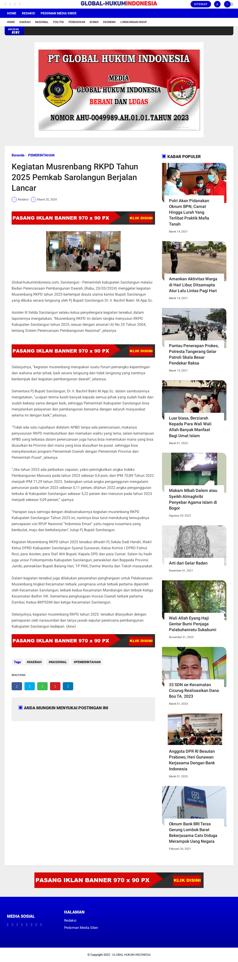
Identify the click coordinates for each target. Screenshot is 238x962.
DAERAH (35, 662)
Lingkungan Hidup (133, 22)
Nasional (42, 22)
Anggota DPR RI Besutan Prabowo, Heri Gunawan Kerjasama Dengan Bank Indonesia (192, 760)
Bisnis (94, 22)
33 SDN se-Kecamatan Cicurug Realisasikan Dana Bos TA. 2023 (194, 690)
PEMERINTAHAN (41, 155)
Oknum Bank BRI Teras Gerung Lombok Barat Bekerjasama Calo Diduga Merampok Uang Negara (193, 832)
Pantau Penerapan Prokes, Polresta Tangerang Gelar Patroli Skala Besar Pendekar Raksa (194, 354)
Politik (58, 22)
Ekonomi (109, 22)
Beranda (18, 155)
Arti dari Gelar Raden (188, 563)
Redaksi (28, 13)
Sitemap (201, 4)
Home (11, 13)
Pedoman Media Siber (58, 13)
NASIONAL (57, 662)
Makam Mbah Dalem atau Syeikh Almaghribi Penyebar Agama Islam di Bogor (193, 499)
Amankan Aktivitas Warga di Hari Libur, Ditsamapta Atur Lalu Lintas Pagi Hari (193, 284)
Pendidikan (77, 22)
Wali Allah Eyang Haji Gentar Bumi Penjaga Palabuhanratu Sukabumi (192, 624)
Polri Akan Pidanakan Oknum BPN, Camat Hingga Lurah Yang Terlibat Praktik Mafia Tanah (189, 212)
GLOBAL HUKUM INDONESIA (131, 954)
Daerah (25, 22)
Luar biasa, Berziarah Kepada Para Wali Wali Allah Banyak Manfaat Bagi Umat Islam (190, 427)
